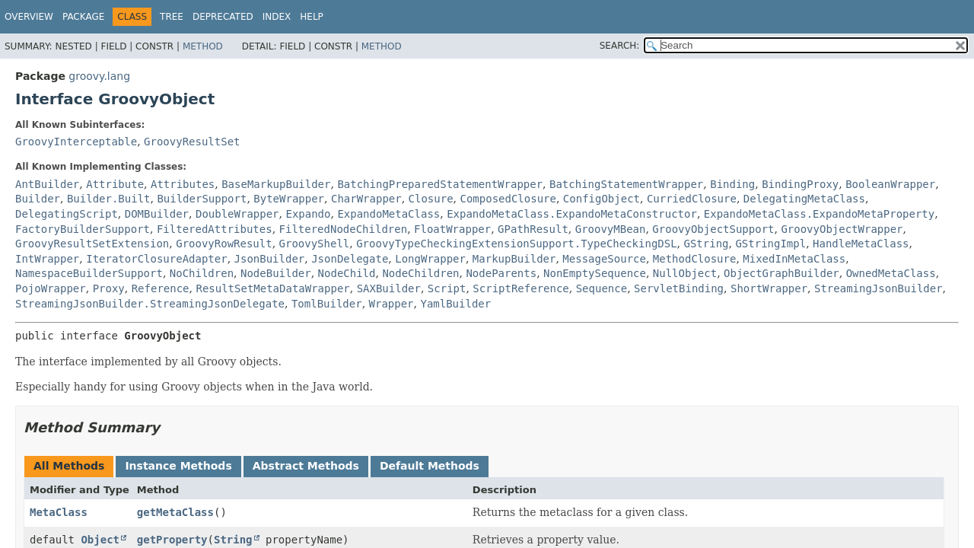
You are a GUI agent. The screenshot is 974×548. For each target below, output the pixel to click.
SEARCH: (620, 45)
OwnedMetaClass (891, 273)
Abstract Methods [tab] (306, 466)
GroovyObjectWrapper (841, 229)
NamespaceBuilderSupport (89, 273)
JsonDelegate (349, 259)
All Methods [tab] (68, 466)
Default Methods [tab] (429, 466)
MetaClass (59, 512)
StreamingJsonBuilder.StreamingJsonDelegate (150, 304)
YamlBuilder (455, 304)
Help (311, 16)
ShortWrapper (768, 288)
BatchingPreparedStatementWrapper (440, 184)
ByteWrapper (288, 199)
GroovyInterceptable (76, 141)
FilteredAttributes (214, 229)
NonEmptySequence (594, 273)
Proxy (109, 288)
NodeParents (501, 273)
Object (100, 540)
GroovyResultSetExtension (92, 243)
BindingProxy (800, 184)
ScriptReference (520, 288)
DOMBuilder (157, 214)
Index (277, 16)
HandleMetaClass (861, 243)
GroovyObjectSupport (713, 229)
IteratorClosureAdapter (156, 259)
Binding (732, 184)
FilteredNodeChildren (343, 229)
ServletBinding (679, 288)
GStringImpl (770, 243)
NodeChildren (420, 273)
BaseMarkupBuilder (275, 184)
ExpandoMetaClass (388, 214)
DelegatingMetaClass (804, 199)
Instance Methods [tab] (178, 466)
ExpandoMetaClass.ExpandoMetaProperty (819, 214)
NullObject (685, 273)
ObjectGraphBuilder (781, 273)
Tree (171, 16)
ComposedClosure (508, 199)
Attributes (183, 184)
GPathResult (533, 229)
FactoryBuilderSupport (82, 229)
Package (83, 16)
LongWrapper (430, 259)
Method (203, 46)
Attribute (115, 184)
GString (706, 243)
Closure (431, 199)
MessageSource (604, 259)
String (233, 540)
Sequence (601, 288)
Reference (160, 288)
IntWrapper (47, 259)
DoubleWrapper (237, 214)
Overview (29, 16)
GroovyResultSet (192, 141)
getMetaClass (175, 512)
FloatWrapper (452, 229)
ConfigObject (601, 199)
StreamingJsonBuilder (878, 288)
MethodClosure (695, 259)
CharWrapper (366, 199)
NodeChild (347, 273)
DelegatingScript (66, 214)
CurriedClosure (692, 199)
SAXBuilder (389, 288)
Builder (37, 199)
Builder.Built (109, 199)
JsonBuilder (269, 259)
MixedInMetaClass (794, 259)
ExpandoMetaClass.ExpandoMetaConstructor (572, 214)
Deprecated (223, 16)
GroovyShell (314, 243)
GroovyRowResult (224, 243)
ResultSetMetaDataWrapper (272, 288)
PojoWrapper (50, 288)
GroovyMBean (610, 229)
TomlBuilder (326, 304)
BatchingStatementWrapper (626, 184)
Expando (307, 214)
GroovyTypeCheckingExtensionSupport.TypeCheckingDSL (516, 243)
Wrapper (391, 304)
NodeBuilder (275, 273)
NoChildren (202, 273)
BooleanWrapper (890, 184)
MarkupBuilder (514, 259)
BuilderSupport (202, 199)
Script (447, 288)
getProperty (172, 540)
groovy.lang (99, 76)
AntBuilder (47, 184)
